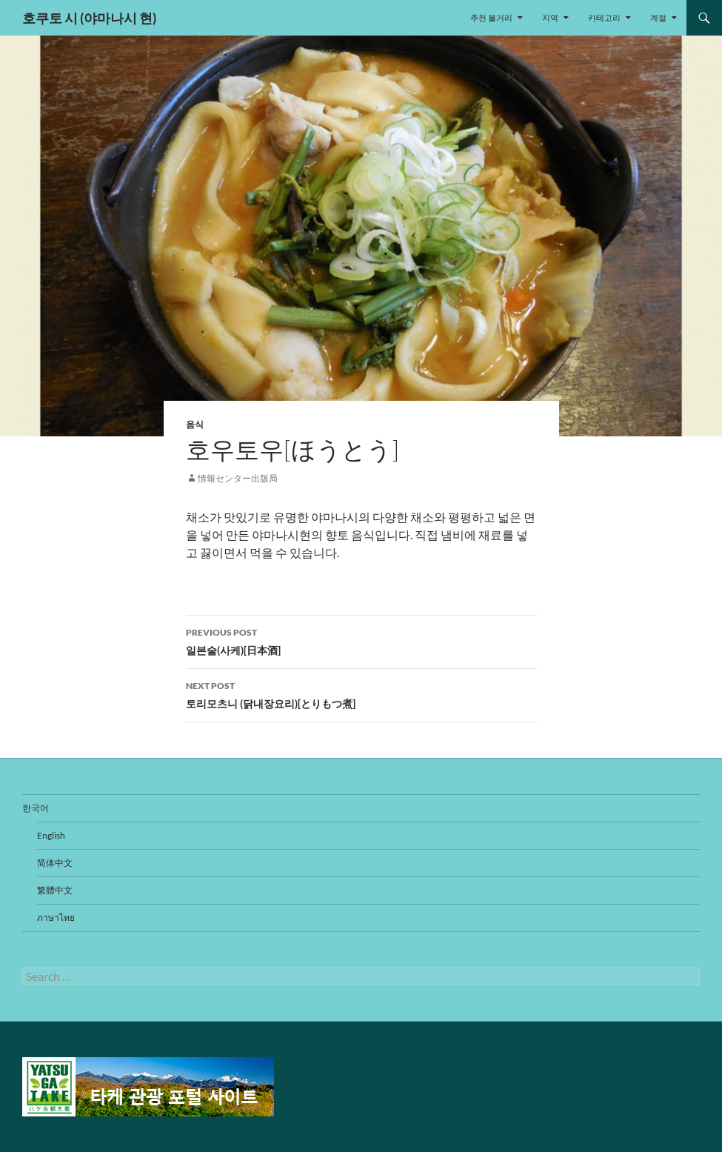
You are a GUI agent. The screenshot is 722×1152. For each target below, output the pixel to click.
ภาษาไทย (56, 917)
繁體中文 (55, 890)
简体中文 (55, 862)
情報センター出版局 (238, 478)
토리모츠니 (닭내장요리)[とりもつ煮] (361, 693)
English (51, 835)
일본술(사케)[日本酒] (361, 640)
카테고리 (604, 17)
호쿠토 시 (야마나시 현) (89, 18)
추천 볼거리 (491, 17)
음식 (195, 424)
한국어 (35, 807)
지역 (550, 17)
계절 (658, 17)
